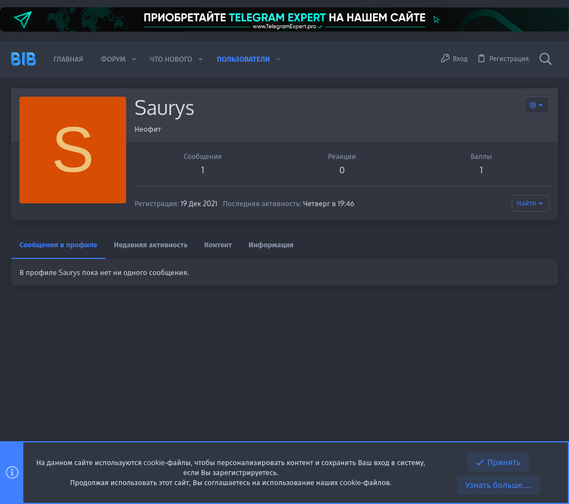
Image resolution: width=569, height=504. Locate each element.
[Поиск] (545, 59)
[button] (134, 59)
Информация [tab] (270, 244)
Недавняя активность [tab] (151, 244)
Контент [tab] (218, 244)
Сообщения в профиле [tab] (58, 244)
